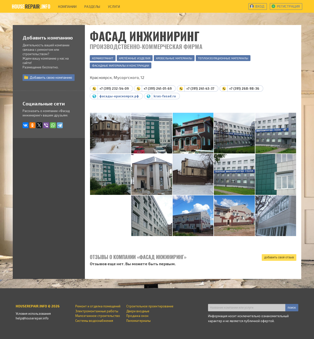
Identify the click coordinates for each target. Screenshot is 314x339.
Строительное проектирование (149, 306)
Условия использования (33, 313)
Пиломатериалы (138, 321)
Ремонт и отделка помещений (97, 306)
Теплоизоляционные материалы (223, 58)
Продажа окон (137, 316)
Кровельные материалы (174, 58)
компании (67, 6)
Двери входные (137, 311)
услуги (114, 6)
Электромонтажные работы (96, 311)
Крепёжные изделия (134, 58)
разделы (92, 6)
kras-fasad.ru (165, 96)
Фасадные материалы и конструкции (120, 65)
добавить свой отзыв (279, 257)
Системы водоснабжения (94, 321)
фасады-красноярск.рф (119, 96)
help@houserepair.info (32, 318)
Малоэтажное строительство (97, 316)
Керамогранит (102, 58)
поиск (292, 307)
